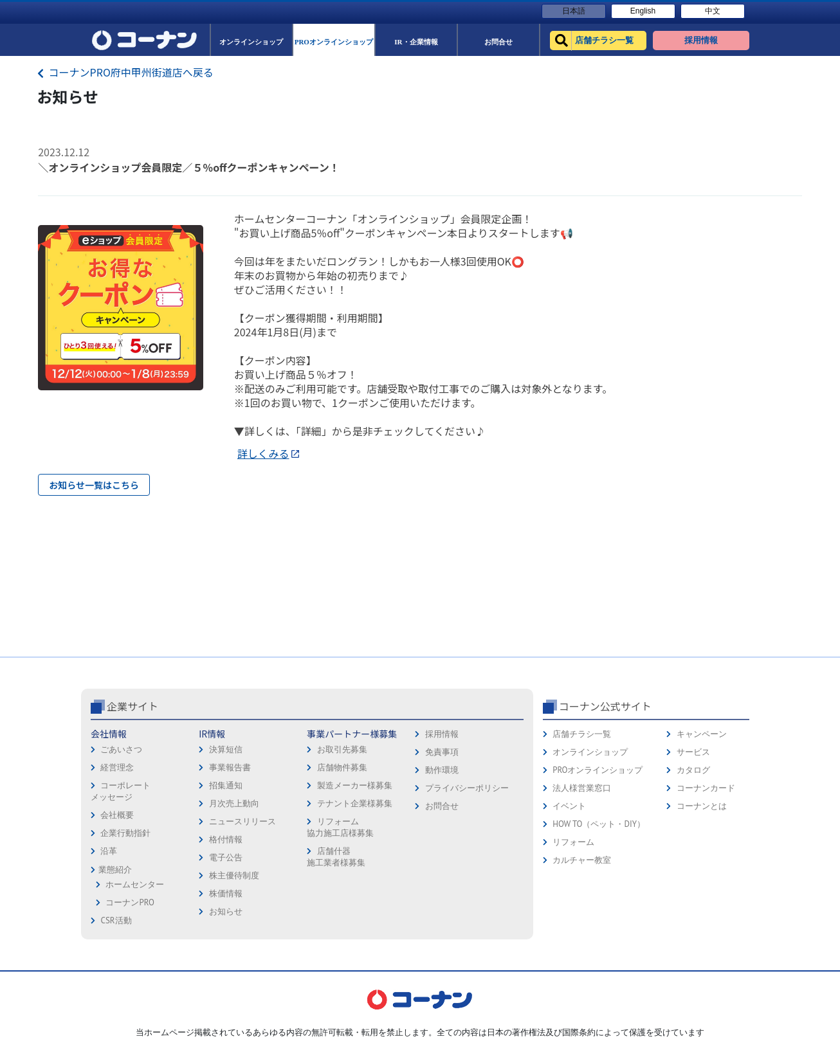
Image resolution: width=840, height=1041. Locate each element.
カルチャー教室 (581, 860)
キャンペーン (702, 734)
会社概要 (117, 815)
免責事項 (442, 752)
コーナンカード (706, 788)
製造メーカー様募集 (354, 785)
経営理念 (117, 767)
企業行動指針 (125, 833)
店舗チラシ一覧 (581, 734)
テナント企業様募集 (354, 803)
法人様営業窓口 (581, 788)
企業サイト (132, 706)
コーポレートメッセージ (121, 791)
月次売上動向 (234, 803)
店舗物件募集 (342, 767)
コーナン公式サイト (605, 706)
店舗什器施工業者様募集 (336, 857)
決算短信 (225, 749)
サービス (693, 752)
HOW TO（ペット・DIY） (598, 824)
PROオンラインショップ (597, 770)
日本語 (573, 10)
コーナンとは (702, 806)
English (642, 10)
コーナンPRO (129, 902)
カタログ (693, 770)
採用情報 (442, 734)
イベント (569, 806)
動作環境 (442, 770)
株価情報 (225, 893)
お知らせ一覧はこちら (94, 484)
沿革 (108, 851)
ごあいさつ (121, 749)
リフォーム (573, 842)
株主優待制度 (234, 875)
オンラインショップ (590, 752)
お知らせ (225, 911)
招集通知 (225, 785)
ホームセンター (134, 884)
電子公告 (225, 857)
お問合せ (442, 806)
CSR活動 (115, 920)
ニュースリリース (242, 821)
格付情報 (225, 839)
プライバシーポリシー (467, 788)
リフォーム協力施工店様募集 (340, 827)
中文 (712, 10)
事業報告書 (230, 767)
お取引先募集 (342, 749)
